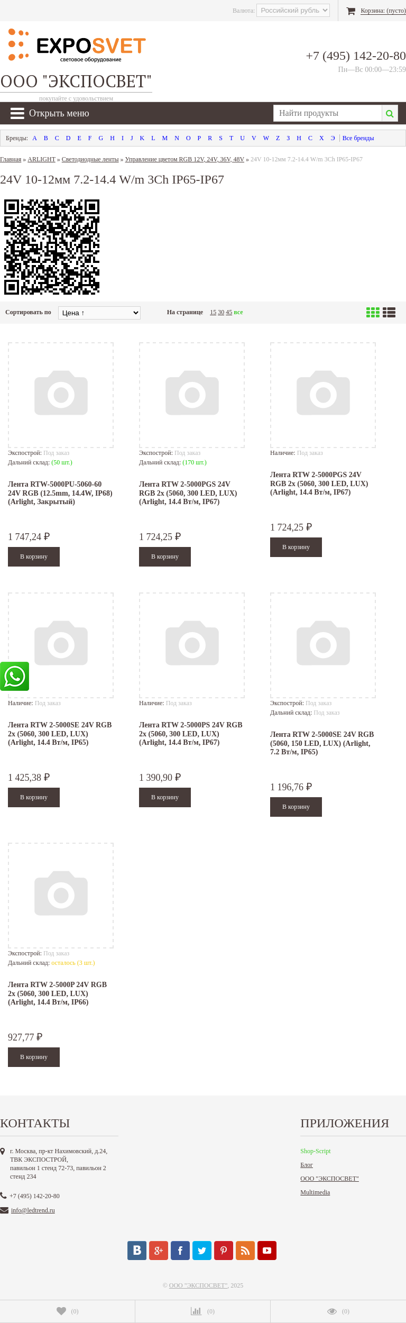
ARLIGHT (41, 159)
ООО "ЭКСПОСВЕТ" (329, 1178)
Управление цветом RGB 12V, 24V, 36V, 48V (184, 159)
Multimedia (315, 1192)
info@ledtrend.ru (33, 1210)
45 (229, 312)
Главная (10, 159)
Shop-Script (315, 1151)
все (238, 312)
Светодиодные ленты (90, 159)
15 (213, 312)
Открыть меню (50, 113)
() (68, 1311)
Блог (306, 1165)
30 (221, 312)
